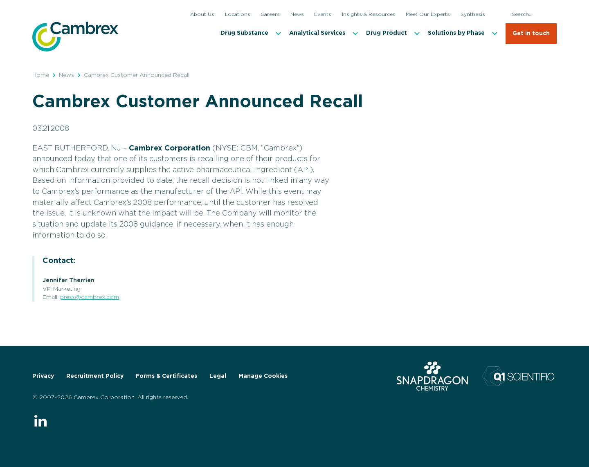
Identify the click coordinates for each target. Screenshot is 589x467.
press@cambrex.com (89, 297)
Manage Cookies (263, 376)
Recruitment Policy (95, 376)
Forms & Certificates (166, 376)
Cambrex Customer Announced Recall (136, 75)
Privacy (43, 376)
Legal (217, 376)
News (66, 75)
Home (40, 75)
